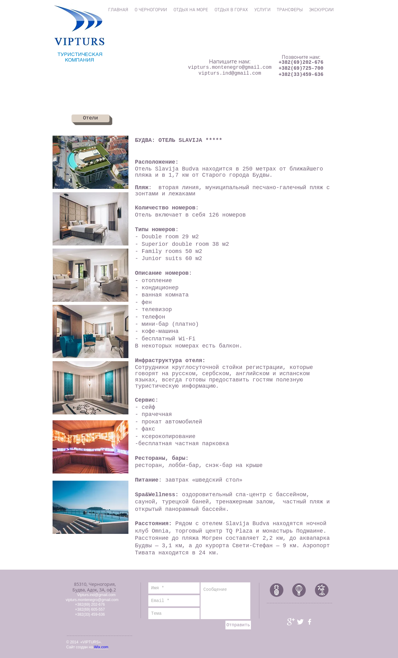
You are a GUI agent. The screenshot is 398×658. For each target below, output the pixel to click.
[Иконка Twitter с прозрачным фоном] (300, 622)
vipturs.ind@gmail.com (229, 73)
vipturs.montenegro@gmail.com (230, 67)
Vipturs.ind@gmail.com (96, 595)
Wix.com (101, 647)
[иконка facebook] (309, 622)
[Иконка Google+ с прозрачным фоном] (291, 622)
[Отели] (90, 118)
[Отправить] (238, 625)
